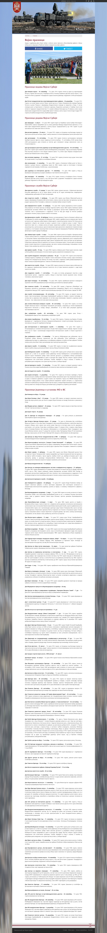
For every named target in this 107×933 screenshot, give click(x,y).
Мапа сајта (71, 930)
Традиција (35, 35)
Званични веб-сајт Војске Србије (23, 930)
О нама (65, 930)
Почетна (27, 35)
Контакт (90, 930)
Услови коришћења (81, 930)
